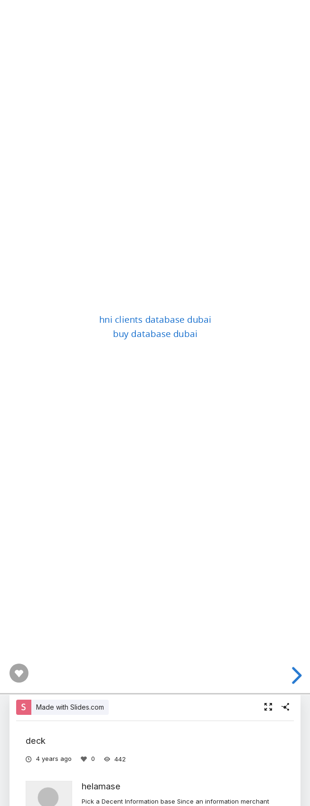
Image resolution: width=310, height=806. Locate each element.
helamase (101, 786)
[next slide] (295, 675)
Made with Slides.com (70, 707)
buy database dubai (155, 333)
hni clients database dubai (155, 318)
